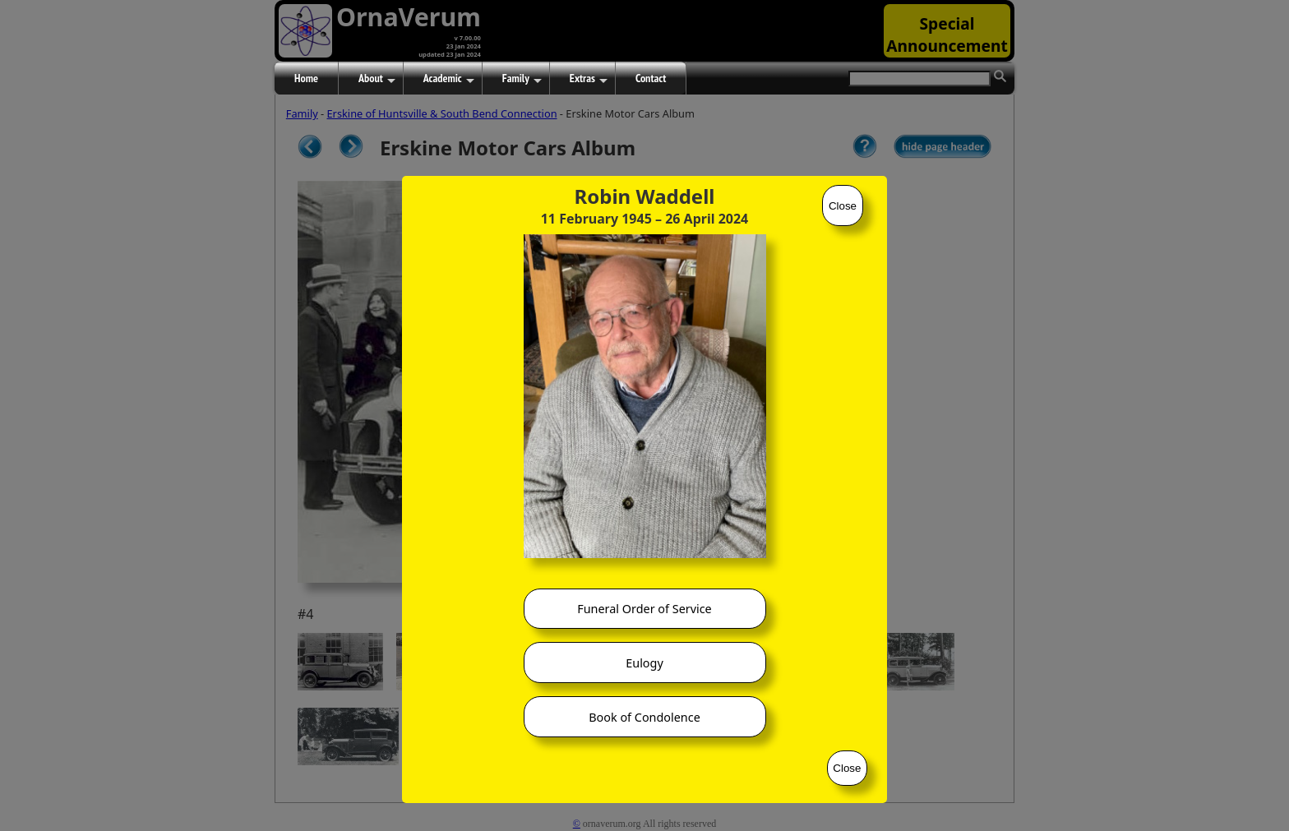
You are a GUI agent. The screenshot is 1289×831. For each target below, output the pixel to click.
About (376, 79)
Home (306, 78)
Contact (650, 78)
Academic (448, 79)
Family (522, 79)
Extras (589, 79)
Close (843, 206)
